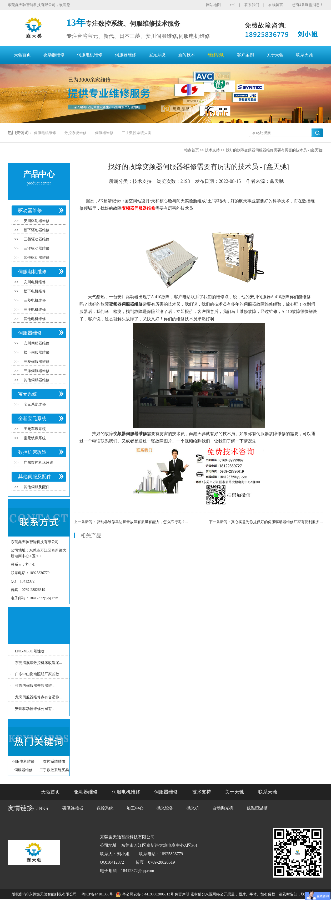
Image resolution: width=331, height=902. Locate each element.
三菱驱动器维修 (36, 239)
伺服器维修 (125, 55)
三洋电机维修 (35, 310)
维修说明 (216, 55)
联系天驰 (304, 55)
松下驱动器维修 (36, 230)
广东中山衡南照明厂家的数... (38, 674)
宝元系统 (157, 55)
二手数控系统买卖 (136, 133)
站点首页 (191, 150)
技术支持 (212, 150)
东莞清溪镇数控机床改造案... (38, 662)
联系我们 (251, 5)
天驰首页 (22, 55)
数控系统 (105, 808)
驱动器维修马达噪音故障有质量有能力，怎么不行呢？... (142, 522)
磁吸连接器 (72, 808)
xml (232, 5)
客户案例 (245, 55)
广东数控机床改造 (38, 463)
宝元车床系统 (35, 429)
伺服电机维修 (89, 55)
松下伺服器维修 (36, 352)
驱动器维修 (53, 55)
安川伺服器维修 (36, 343)
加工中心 (135, 808)
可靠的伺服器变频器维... (35, 686)
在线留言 (275, 5)
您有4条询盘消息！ (307, 5)
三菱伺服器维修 (36, 362)
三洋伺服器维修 (36, 371)
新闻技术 (186, 55)
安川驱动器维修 (36, 221)
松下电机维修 (35, 291)
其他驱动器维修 (36, 258)
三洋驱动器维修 (36, 248)
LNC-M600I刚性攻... (31, 651)
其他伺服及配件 (34, 476)
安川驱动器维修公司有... (35, 708)
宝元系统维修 (35, 404)
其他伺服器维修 (36, 380)
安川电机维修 (35, 282)
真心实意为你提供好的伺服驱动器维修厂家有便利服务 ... (277, 522)
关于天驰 (275, 55)
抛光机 (193, 808)
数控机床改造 (32, 452)
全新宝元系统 (32, 418)
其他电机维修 (35, 319)
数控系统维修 (75, 133)
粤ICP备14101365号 (97, 894)
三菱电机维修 (35, 300)
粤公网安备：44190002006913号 (148, 894)
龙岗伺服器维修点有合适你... (38, 697)
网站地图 (213, 5)
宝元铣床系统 (35, 438)
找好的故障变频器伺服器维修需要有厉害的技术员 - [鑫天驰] (274, 150)
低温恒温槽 (257, 808)
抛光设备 (165, 808)
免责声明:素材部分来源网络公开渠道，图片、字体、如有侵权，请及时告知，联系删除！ (247, 894)
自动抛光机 (222, 808)
